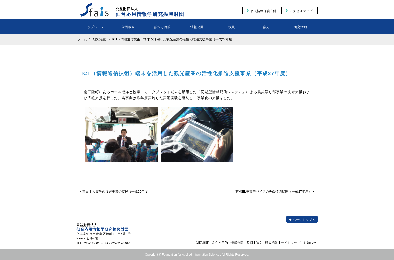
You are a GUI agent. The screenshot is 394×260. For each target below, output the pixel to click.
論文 (266, 27)
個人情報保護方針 (263, 11)
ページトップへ (302, 220)
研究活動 (300, 27)
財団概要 (128, 27)
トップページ (94, 27)
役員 (231, 27)
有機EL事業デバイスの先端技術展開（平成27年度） (274, 191)
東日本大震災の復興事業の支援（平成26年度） (115, 191)
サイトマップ (291, 243)
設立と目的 (162, 27)
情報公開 (197, 27)
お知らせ (309, 243)
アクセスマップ (300, 11)
